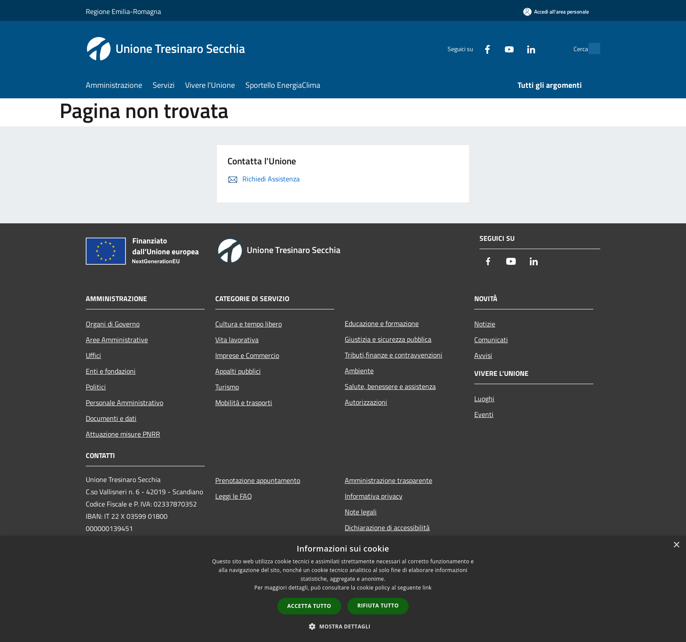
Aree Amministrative (117, 339)
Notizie (484, 324)
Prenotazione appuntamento (257, 480)
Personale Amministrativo (124, 402)
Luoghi (484, 398)
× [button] (676, 545)
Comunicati (491, 339)
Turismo (227, 387)
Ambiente (359, 370)
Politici (96, 387)
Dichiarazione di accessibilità (387, 527)
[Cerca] (589, 48)
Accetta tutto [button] (309, 606)
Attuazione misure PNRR (123, 434)
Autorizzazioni (366, 402)
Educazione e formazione (382, 323)
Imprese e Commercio (247, 355)
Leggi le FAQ (233, 496)
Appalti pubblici (238, 371)
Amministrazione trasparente (388, 480)
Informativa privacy (373, 496)
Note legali (361, 512)
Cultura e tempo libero (248, 324)
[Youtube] (490, 48)
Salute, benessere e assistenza (390, 386)
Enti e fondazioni (111, 371)
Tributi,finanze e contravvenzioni (393, 355)
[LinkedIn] (512, 48)
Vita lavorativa (237, 339)
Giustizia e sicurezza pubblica (388, 339)
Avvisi (483, 355)
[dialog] (343, 589)
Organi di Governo (113, 324)
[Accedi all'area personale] (556, 11)
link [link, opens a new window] (427, 587)
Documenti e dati (111, 418)
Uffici (93, 355)
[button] (343, 626)
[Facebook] (468, 48)
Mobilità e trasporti (243, 402)
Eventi (484, 414)
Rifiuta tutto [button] (378, 605)
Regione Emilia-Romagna (123, 11)
